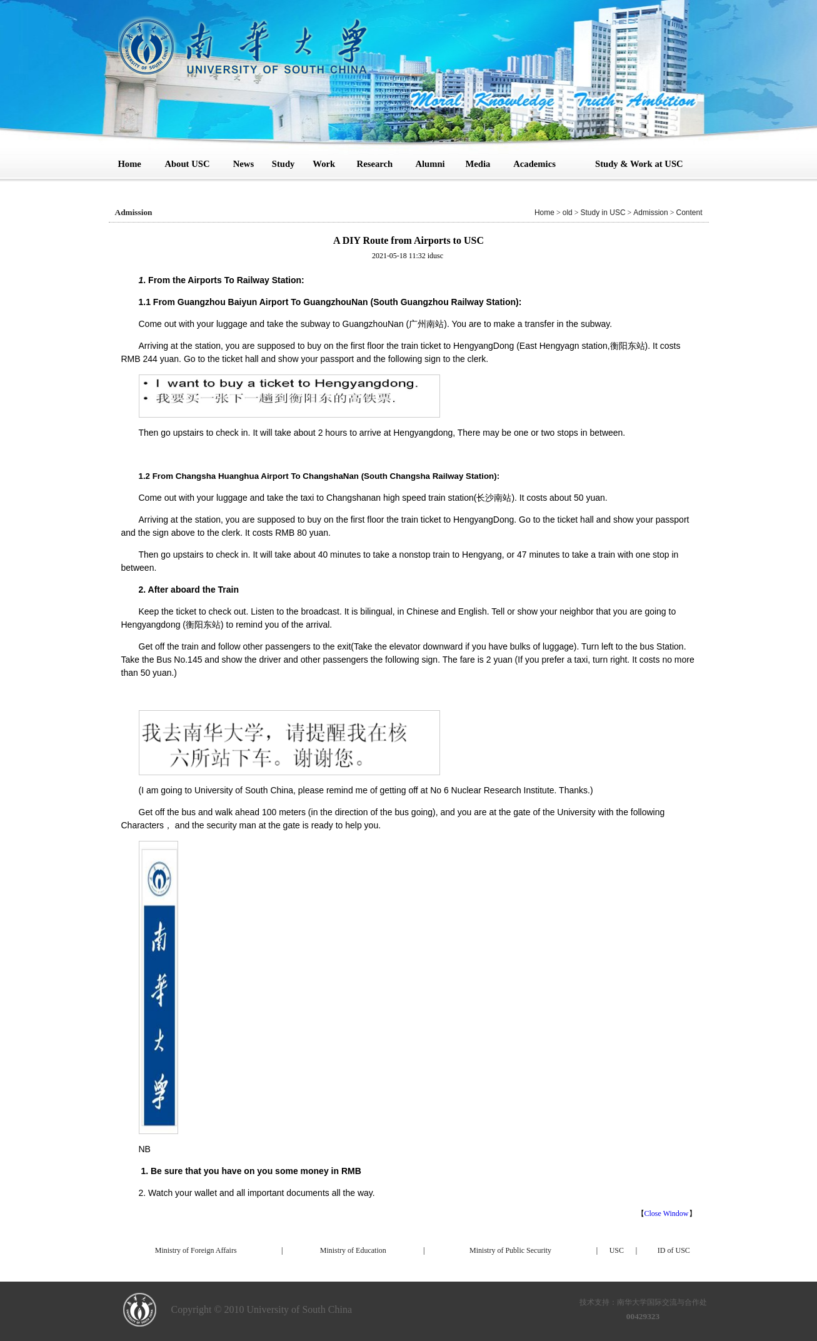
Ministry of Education (353, 1250)
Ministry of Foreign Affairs (196, 1250)
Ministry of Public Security (510, 1250)
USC (616, 1250)
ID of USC (674, 1250)
